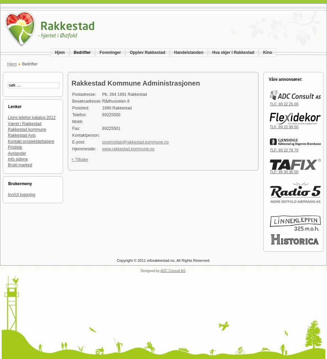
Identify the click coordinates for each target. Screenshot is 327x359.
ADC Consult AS (172, 271)
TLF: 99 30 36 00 (295, 170)
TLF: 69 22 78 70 (295, 148)
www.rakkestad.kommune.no (128, 149)
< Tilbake (80, 159)
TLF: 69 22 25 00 (295, 102)
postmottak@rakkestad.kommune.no (135, 142)
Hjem (12, 64)
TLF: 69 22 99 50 (295, 125)
